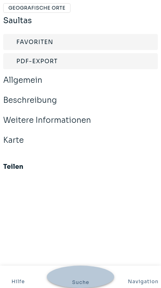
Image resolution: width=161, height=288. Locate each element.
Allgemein (22, 86)
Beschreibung (30, 106)
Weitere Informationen (47, 126)
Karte (13, 146)
